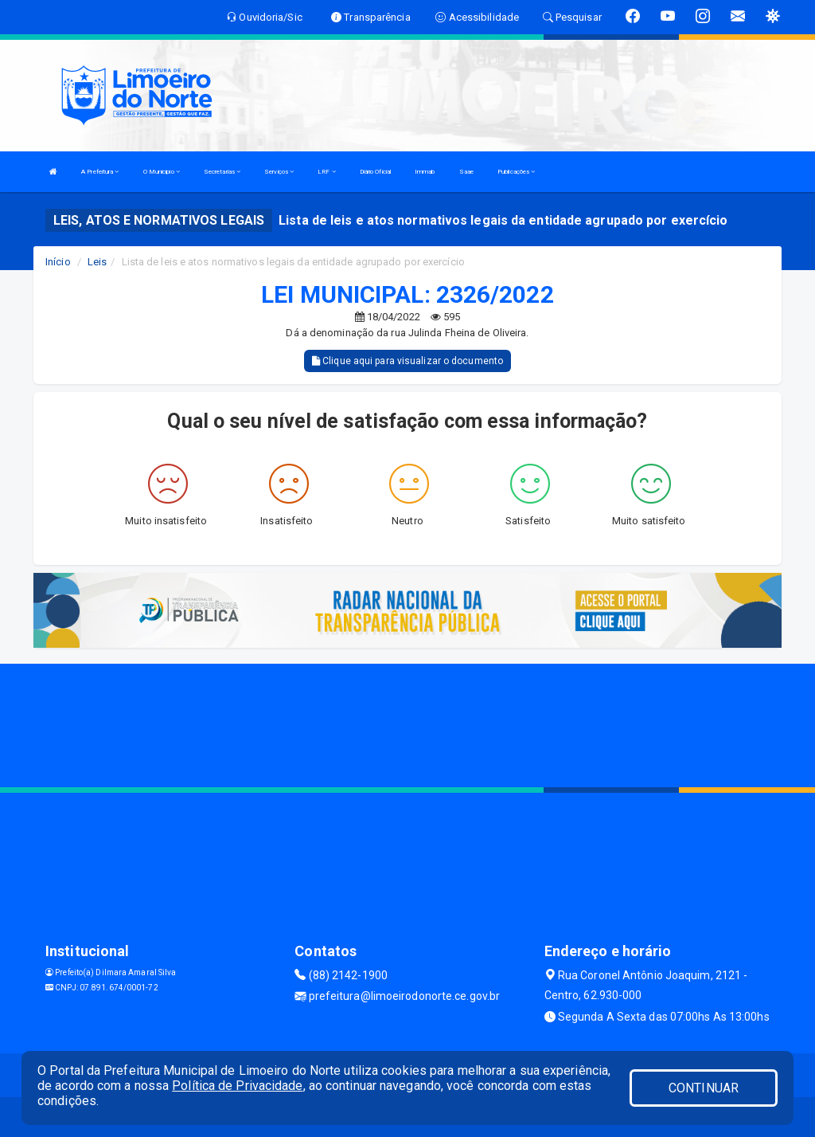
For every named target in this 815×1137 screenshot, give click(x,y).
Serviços (279, 171)
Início (58, 262)
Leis (97, 262)
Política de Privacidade (237, 1085)
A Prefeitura (100, 171)
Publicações (516, 171)
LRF (327, 171)
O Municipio (161, 171)
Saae (466, 171)
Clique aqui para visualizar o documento (407, 361)
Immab (425, 171)
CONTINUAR (704, 1088)
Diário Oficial (375, 171)
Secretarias (222, 171)
